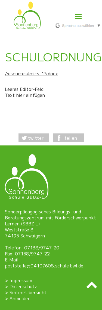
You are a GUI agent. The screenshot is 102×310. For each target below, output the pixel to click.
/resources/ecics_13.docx (31, 73)
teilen (70, 138)
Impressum (21, 280)
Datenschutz (23, 286)
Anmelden (20, 298)
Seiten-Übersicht (28, 292)
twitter (36, 138)
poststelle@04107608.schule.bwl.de (44, 265)
